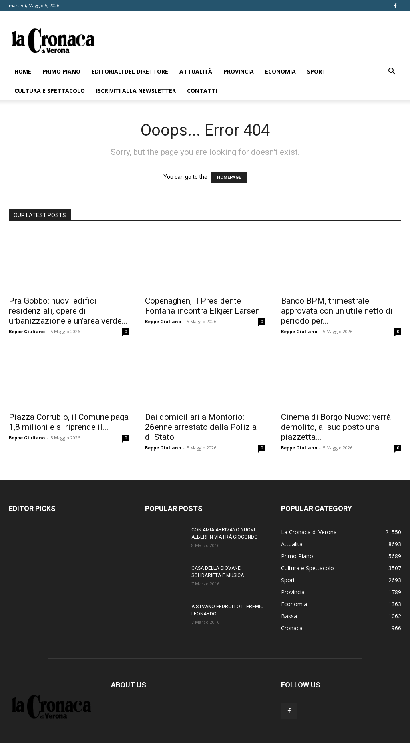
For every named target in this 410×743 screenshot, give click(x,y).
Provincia (238, 71)
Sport (316, 71)
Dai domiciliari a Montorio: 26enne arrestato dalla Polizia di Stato (201, 427)
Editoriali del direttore (130, 71)
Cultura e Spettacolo (49, 90)
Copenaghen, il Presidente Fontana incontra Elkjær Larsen (202, 306)
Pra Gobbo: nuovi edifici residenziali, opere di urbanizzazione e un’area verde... (68, 311)
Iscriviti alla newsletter (136, 90)
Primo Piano (61, 71)
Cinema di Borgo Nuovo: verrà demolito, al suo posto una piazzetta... (336, 427)
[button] (391, 72)
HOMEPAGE (229, 177)
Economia (280, 71)
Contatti (202, 90)
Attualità (195, 71)
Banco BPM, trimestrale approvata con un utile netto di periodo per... (337, 311)
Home (22, 71)
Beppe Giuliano (27, 331)
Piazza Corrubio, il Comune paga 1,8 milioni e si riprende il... (69, 422)
